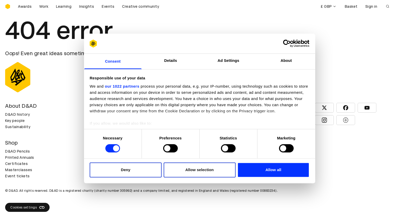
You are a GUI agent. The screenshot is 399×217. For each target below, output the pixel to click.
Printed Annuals (19, 157)
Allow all (273, 170)
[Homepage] (7, 6)
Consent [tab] (113, 61)
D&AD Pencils (17, 151)
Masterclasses (18, 170)
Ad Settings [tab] (228, 60)
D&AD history (17, 114)
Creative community (140, 6)
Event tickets (17, 176)
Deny (125, 170)
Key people (15, 121)
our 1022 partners (122, 86)
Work (43, 6)
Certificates (16, 164)
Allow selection (199, 170)
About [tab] (286, 60)
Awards (25, 6)
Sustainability (17, 127)
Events (108, 6)
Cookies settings (27, 207)
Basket (351, 6)
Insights (86, 6)
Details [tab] (170, 60)
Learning (63, 6)
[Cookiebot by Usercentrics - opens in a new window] (286, 43)
